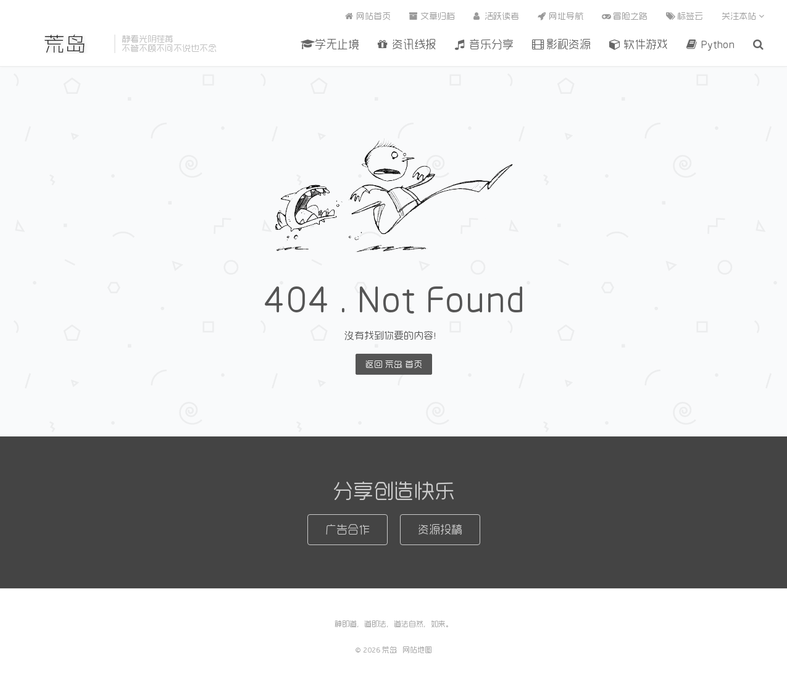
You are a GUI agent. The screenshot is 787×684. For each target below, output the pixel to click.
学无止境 (330, 44)
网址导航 (560, 16)
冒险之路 (625, 16)
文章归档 (432, 16)
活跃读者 (496, 16)
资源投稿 (440, 529)
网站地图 (417, 649)
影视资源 (561, 44)
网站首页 (368, 16)
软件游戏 (638, 44)
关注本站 (743, 16)
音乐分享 (484, 44)
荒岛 (65, 44)
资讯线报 (407, 44)
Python (710, 44)
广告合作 (347, 529)
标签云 (684, 16)
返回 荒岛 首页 (393, 364)
